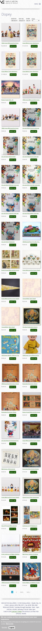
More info (9, 624)
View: (33, 19)
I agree (11, 627)
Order (28, 18)
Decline (4, 628)
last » (28, 592)
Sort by (21, 18)
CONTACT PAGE (16, 611)
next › (22, 592)
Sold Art (13, 18)
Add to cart (13, 46)
